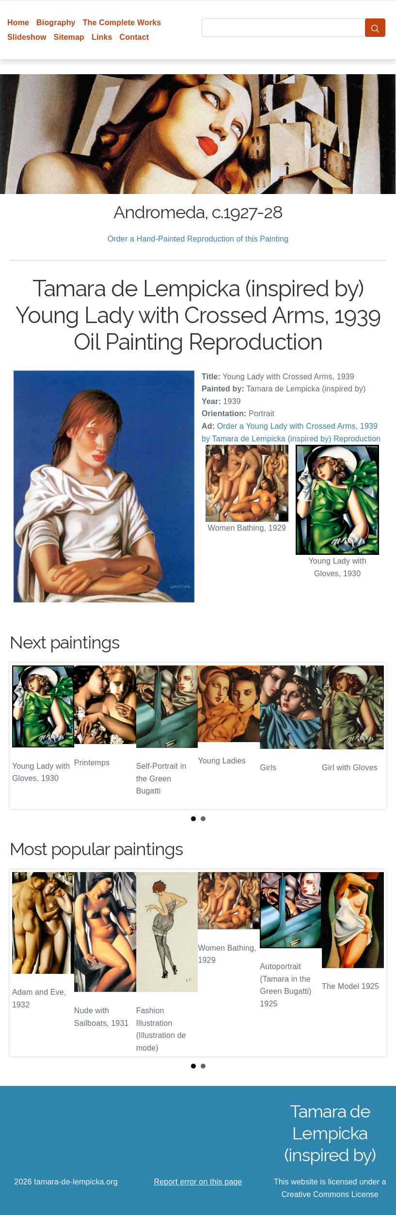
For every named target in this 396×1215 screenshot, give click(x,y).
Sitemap (69, 37)
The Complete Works (122, 22)
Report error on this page (198, 1182)
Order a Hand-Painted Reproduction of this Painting (198, 239)
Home (18, 22)
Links (102, 37)
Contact (134, 37)
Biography (56, 22)
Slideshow (27, 37)
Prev (24, 736)
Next (371, 736)
